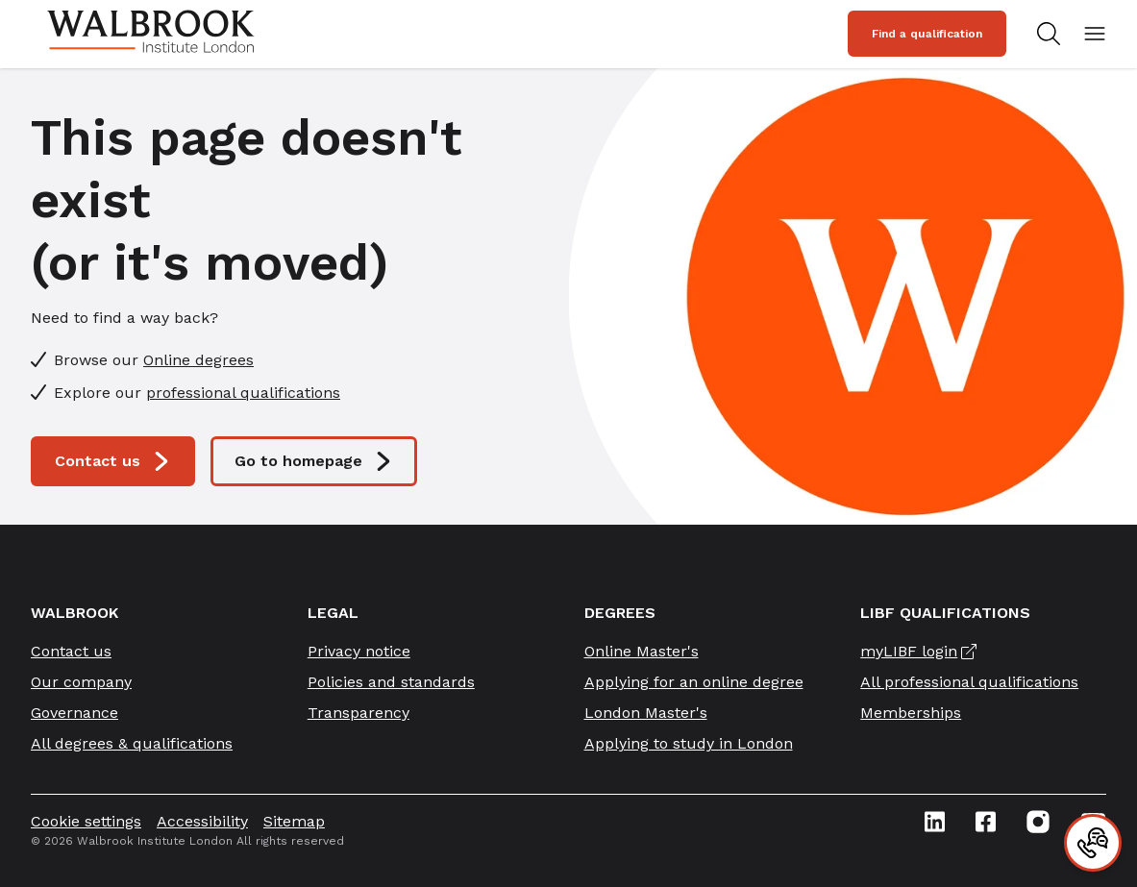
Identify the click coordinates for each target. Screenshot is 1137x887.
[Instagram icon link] (1038, 821)
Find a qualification (927, 33)
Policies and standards (391, 682)
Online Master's (641, 651)
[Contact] (1093, 843)
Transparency (358, 712)
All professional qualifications (969, 682)
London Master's (645, 712)
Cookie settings (86, 821)
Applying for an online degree (693, 682)
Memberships (910, 712)
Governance (74, 712)
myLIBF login (908, 651)
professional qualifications (243, 392)
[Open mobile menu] (1094, 33)
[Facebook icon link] (986, 821)
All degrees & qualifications (132, 743)
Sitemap (294, 821)
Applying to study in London (688, 743)
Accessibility (202, 821)
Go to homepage (314, 461)
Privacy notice (359, 651)
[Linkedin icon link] (935, 821)
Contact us (113, 461)
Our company (81, 682)
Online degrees (198, 360)
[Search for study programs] (1044, 33)
